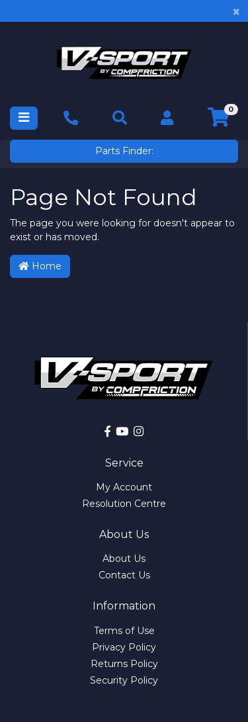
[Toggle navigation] (24, 118)
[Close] (236, 11)
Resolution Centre (124, 504)
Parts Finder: (124, 151)
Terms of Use (124, 631)
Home (40, 266)
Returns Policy (124, 664)
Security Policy (124, 680)
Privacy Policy (124, 647)
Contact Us (124, 575)
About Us (124, 558)
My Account (124, 487)
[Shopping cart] (218, 118)
